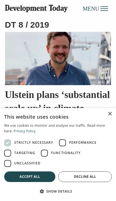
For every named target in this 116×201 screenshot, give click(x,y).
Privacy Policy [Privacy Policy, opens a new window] (25, 131)
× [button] (110, 114)
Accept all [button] (29, 176)
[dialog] (58, 154)
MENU (95, 8)
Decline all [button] (85, 176)
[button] (58, 191)
